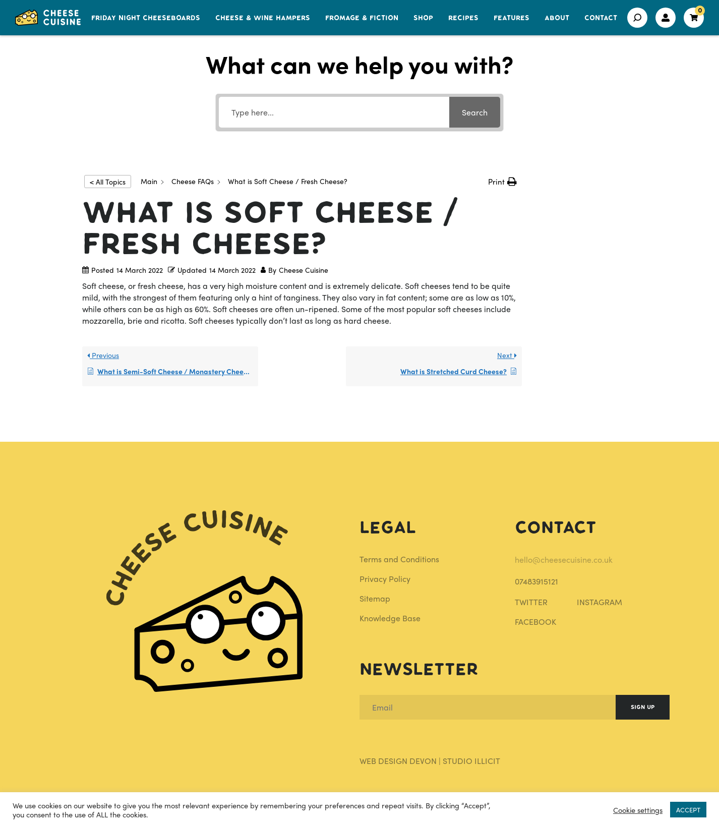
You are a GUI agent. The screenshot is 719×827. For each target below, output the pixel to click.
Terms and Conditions (399, 559)
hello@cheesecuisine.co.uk (564, 559)
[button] (502, 181)
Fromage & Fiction (361, 18)
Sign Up (642, 707)
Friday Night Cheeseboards (145, 18)
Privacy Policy (385, 578)
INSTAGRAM (599, 602)
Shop (423, 18)
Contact (600, 18)
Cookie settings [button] (638, 809)
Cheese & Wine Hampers (262, 18)
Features (511, 18)
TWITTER (531, 602)
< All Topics (108, 181)
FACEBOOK (535, 621)
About (557, 18)
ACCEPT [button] (688, 809)
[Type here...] (334, 112)
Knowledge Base (390, 618)
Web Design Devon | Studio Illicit (430, 760)
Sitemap (375, 598)
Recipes (463, 18)
